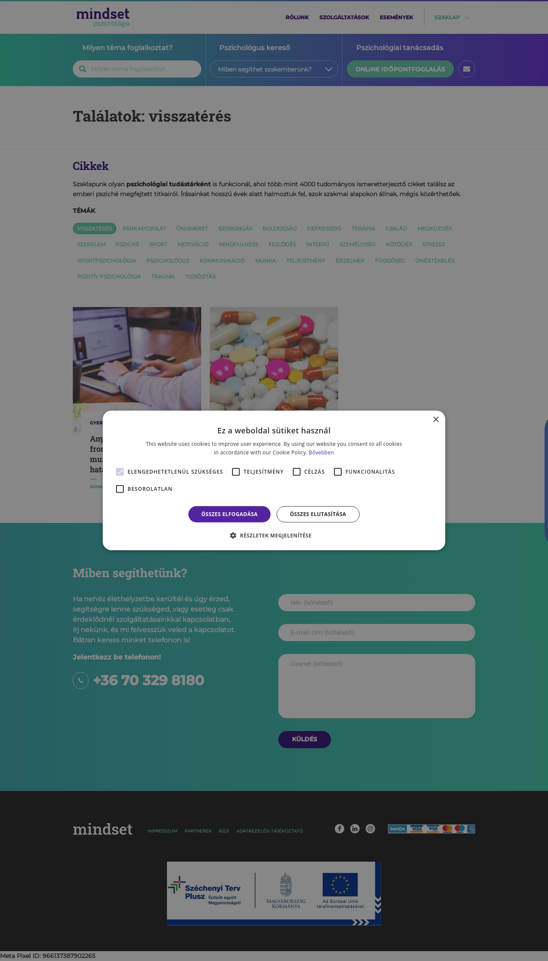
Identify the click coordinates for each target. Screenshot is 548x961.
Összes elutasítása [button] (318, 514)
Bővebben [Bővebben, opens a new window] (321, 452)
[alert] (274, 480)
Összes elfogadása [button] (229, 514)
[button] (274, 535)
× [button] (435, 420)
